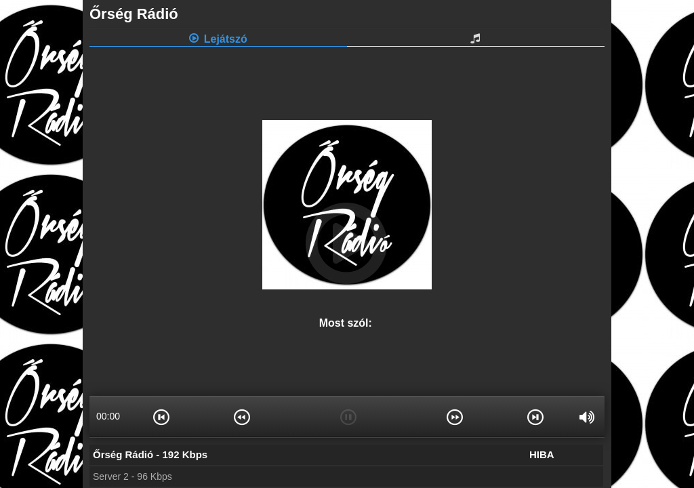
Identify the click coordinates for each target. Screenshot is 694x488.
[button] (161, 416)
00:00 (108, 416)
